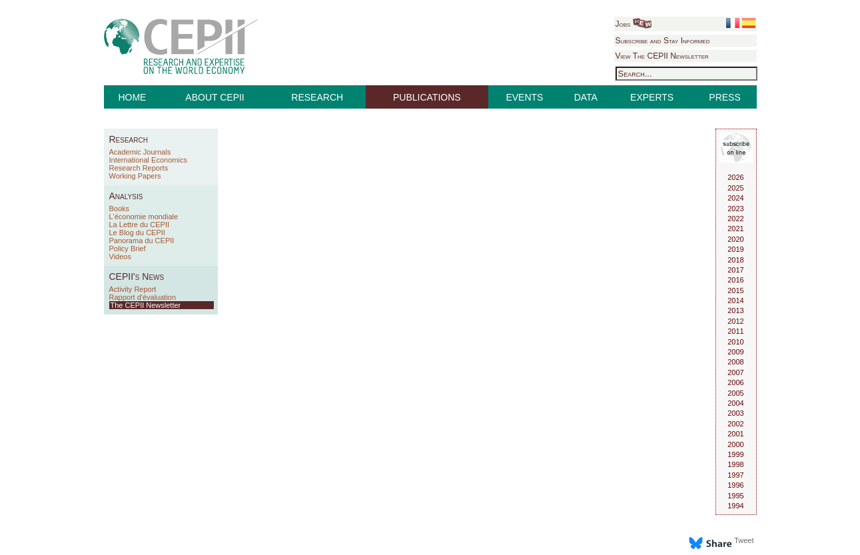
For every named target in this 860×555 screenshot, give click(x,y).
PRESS (724, 97)
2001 (735, 434)
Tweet (743, 540)
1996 (735, 485)
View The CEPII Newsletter (662, 56)
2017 (735, 270)
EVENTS (524, 97)
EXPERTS (651, 97)
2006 (735, 382)
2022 (735, 219)
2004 (735, 403)
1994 (735, 506)
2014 (735, 300)
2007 (735, 372)
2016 (735, 280)
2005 (735, 393)
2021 (735, 229)
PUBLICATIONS (427, 97)
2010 (735, 342)
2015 (735, 290)
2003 (735, 413)
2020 (735, 239)
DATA (586, 97)
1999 (735, 454)
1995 (735, 496)
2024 (735, 198)
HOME (132, 97)
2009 (735, 352)
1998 (735, 464)
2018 (735, 260)
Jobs (633, 24)
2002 (735, 424)
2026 (735, 177)
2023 (735, 209)
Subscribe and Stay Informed (663, 40)
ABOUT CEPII (214, 97)
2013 (735, 310)
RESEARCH (317, 97)
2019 (735, 249)
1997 (735, 475)
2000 (735, 444)
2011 (735, 331)
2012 (735, 321)
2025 (735, 188)
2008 (735, 362)
